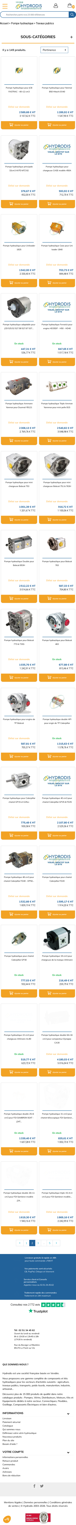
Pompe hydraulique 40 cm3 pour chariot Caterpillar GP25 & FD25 (57, 800)
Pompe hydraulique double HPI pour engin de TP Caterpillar (57, 721)
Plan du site (8, 1440)
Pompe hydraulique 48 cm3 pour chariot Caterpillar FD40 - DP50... (19, 879)
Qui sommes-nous (11, 1429)
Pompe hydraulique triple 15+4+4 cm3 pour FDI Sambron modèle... (57, 1195)
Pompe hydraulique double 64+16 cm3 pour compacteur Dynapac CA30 (57, 1039)
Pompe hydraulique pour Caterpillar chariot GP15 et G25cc (19, 800)
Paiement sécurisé (11, 1422)
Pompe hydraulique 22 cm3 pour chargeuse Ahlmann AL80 (19, 1037)
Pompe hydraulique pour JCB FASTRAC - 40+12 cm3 (19, 90)
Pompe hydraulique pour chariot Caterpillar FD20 (57, 879)
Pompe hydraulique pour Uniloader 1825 (19, 247)
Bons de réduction (11, 1475)
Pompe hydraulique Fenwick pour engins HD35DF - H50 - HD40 (57, 326)
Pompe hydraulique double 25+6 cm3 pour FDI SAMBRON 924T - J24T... (19, 1118)
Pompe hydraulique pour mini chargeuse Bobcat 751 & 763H (57, 484)
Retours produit (10, 1460)
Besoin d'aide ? (9, 1444)
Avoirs (5, 1468)
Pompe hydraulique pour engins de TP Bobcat (19, 721)
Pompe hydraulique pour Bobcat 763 (57, 563)
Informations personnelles (15, 1457)
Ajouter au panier (18, 124)
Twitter (42, 1486)
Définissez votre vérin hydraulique (19, 1433)
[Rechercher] (34, 14)
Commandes (8, 1464)
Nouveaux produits (12, 1436)
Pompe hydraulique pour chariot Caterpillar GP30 (19, 958)
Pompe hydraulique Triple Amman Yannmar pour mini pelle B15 (57, 405)
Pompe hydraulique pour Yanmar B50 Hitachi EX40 (57, 90)
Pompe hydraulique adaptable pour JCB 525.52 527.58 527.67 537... (19, 326)
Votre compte (13, 1451)
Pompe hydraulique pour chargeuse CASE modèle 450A (57, 168)
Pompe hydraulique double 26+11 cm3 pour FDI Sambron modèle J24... (19, 1197)
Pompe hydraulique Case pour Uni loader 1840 (57, 247)
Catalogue (7, 1425)
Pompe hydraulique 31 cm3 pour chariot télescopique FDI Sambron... (57, 1116)
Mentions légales (13, 1502)
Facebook (34, 1486)
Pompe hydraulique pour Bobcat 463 (57, 642)
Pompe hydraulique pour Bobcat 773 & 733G (19, 642)
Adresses (7, 1471)
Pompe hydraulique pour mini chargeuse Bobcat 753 (19, 484)
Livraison (6, 1418)
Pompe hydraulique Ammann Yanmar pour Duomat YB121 (19, 405)
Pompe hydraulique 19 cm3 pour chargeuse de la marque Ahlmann (57, 958)
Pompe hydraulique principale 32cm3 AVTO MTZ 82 (19, 168)
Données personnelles (36, 1502)
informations (12, 1413)
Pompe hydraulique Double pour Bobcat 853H (19, 563)
